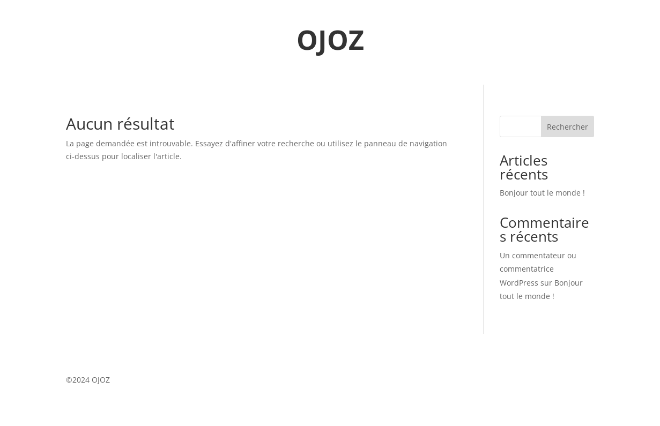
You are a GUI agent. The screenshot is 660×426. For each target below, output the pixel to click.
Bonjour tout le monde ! (542, 193)
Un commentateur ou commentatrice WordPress (538, 268)
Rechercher (567, 127)
